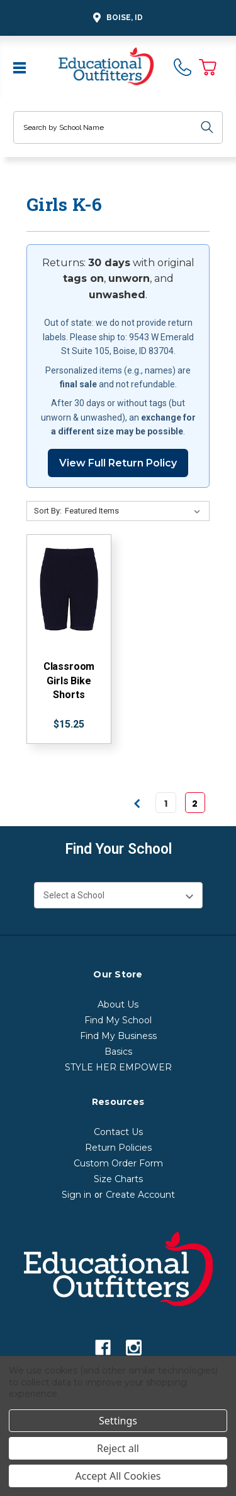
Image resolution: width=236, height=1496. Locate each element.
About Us (118, 1004)
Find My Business (118, 1035)
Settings (118, 1421)
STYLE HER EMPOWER (118, 1067)
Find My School (118, 1020)
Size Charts (118, 1179)
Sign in (76, 1194)
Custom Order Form (118, 1163)
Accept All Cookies (118, 1476)
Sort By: (48, 510)
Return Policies (118, 1147)
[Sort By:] (135, 511)
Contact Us (118, 1132)
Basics (118, 1051)
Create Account (140, 1194)
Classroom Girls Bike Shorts (69, 680)
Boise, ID (116, 18)
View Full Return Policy (118, 463)
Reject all (118, 1448)
